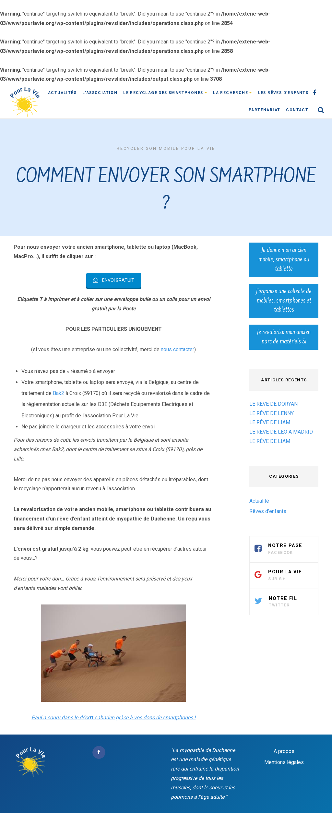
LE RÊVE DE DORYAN (273, 404)
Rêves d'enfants (267, 511)
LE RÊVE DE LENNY (271, 413)
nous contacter (177, 349)
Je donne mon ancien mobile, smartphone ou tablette (283, 260)
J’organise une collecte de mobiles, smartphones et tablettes (284, 301)
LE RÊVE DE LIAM (269, 422)
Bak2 (58, 393)
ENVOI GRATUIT (113, 280)
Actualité (259, 501)
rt (113, 717)
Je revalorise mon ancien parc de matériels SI (284, 337)
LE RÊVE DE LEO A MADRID (281, 432)
